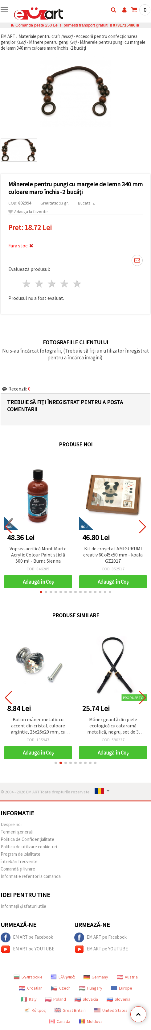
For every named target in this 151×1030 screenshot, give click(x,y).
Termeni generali (17, 832)
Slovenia (118, 999)
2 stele (39, 283)
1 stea (27, 283)
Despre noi (11, 824)
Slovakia (86, 999)
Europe (121, 988)
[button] (41, 592)
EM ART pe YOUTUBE (27, 949)
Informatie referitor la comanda (31, 876)
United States (111, 1010)
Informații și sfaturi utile (23, 906)
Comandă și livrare (18, 869)
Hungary (90, 988)
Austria (127, 977)
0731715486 (124, 25)
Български (28, 977)
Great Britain (70, 1010)
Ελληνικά (63, 977)
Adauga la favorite (28, 211)
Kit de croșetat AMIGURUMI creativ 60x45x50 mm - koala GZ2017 (113, 554)
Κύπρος (35, 1010)
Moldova (91, 1021)
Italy (29, 999)
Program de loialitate (20, 854)
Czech (61, 988)
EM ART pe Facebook (27, 937)
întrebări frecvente (19, 861)
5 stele (77, 283)
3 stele (52, 283)
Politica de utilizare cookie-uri (29, 847)
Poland (55, 999)
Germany (96, 977)
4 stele (64, 283)
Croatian (31, 988)
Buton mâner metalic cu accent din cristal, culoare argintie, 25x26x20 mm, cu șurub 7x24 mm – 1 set (38, 726)
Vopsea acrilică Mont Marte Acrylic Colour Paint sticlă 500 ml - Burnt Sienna (38, 554)
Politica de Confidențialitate (27, 839)
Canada (59, 1021)
